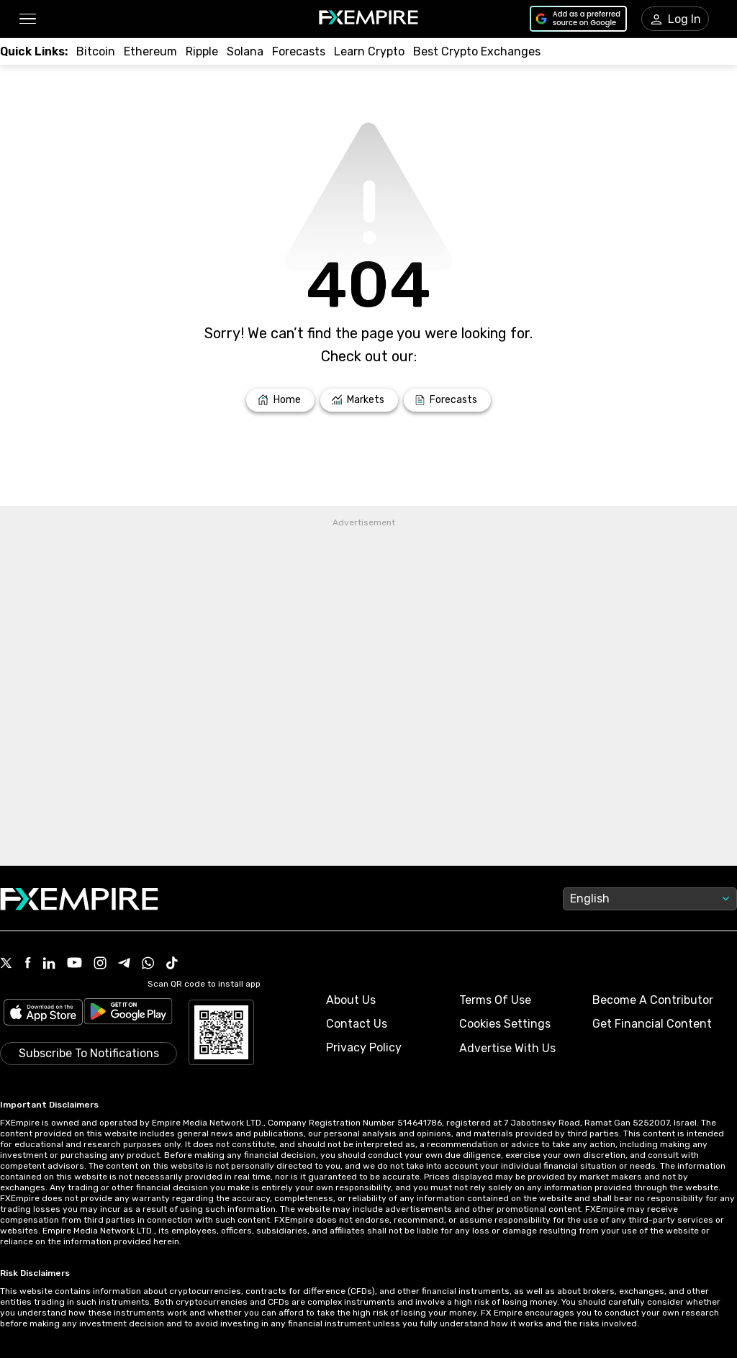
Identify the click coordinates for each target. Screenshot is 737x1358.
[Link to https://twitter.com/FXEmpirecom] (6, 964)
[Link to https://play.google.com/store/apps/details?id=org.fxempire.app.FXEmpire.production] (128, 1013)
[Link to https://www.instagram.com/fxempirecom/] (100, 964)
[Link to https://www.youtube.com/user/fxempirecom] (74, 964)
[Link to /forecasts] (447, 400)
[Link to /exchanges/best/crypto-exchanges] (477, 51)
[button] (27, 19)
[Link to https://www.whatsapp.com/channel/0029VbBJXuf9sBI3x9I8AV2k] (148, 964)
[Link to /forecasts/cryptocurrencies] (298, 51)
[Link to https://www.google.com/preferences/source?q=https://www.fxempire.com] (578, 19)
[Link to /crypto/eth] (150, 51)
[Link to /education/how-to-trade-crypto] (369, 51)
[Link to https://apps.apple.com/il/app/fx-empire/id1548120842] (43, 1013)
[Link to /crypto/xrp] (202, 51)
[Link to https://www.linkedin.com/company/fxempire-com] (48, 964)
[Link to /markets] (359, 400)
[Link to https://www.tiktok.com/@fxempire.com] (172, 964)
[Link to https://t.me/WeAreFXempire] (124, 964)
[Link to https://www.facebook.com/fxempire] (27, 964)
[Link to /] (280, 400)
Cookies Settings (505, 1024)
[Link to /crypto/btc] (95, 51)
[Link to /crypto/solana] (245, 51)
